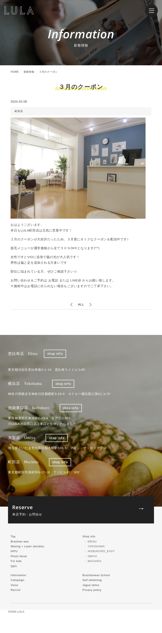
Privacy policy (91, 590)
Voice (14, 585)
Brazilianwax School (96, 575)
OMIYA (92, 556)
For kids (16, 561)
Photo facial (19, 556)
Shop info (89, 536)
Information (18, 575)
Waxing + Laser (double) (27, 546)
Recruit (15, 590)
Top (13, 536)
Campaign (17, 580)
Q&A (14, 566)
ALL (81, 304)
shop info (55, 354)
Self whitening (92, 580)
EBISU (92, 541)
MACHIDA (94, 561)
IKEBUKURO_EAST (101, 551)
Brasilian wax (20, 541)
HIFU (14, 551)
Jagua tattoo (91, 585)
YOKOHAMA (96, 546)
